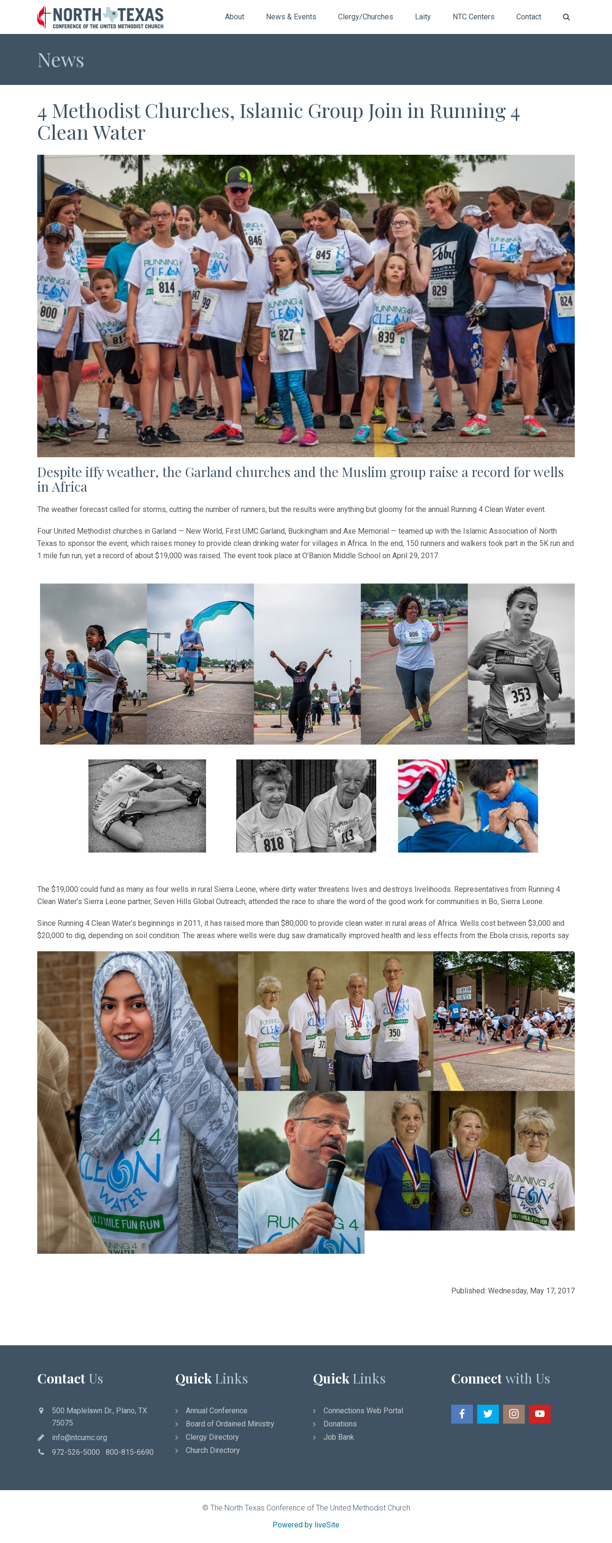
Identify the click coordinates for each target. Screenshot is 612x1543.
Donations (340, 1423)
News (60, 59)
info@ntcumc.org (79, 1437)
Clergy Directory (212, 1437)
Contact (528, 16)
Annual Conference (217, 1410)
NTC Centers (474, 16)
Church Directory (213, 1450)
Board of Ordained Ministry (230, 1423)
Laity (423, 16)
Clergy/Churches (365, 16)
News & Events (291, 16)
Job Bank (338, 1437)
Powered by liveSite (306, 1524)
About (234, 16)
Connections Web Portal (363, 1410)
